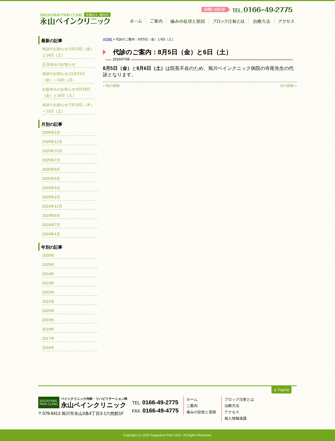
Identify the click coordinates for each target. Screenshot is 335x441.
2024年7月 (51, 225)
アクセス (231, 412)
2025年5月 (51, 178)
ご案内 (192, 406)
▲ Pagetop (281, 390)
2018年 (48, 329)
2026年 (48, 255)
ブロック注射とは (239, 399)
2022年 (48, 292)
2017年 (48, 338)
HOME (107, 39)
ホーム (192, 399)
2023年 (48, 283)
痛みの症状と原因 (201, 412)
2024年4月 (51, 234)
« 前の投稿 (111, 86)
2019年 (48, 320)
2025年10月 (52, 151)
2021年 (48, 301)
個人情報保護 (235, 418)
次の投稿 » (288, 86)
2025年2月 (51, 197)
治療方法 (231, 406)
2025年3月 (51, 188)
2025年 (48, 264)
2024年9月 (51, 215)
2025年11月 (52, 142)
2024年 (48, 274)
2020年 (48, 311)
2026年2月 (51, 132)
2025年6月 (51, 169)
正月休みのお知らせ (58, 64)
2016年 (48, 348)
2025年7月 (51, 160)
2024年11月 (52, 206)
